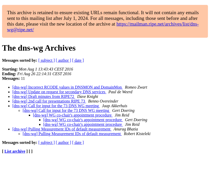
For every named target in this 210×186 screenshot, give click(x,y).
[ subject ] (46, 60)
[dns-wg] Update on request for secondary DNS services (59, 92)
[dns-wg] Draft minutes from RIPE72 (43, 96)
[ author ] (63, 60)
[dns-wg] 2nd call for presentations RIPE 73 (49, 101)
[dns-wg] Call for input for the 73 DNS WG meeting (56, 106)
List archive (14, 151)
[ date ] (78, 60)
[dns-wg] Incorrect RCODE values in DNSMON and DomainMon (67, 87)
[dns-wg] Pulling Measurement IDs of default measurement (61, 129)
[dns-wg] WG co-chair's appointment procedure (73, 115)
